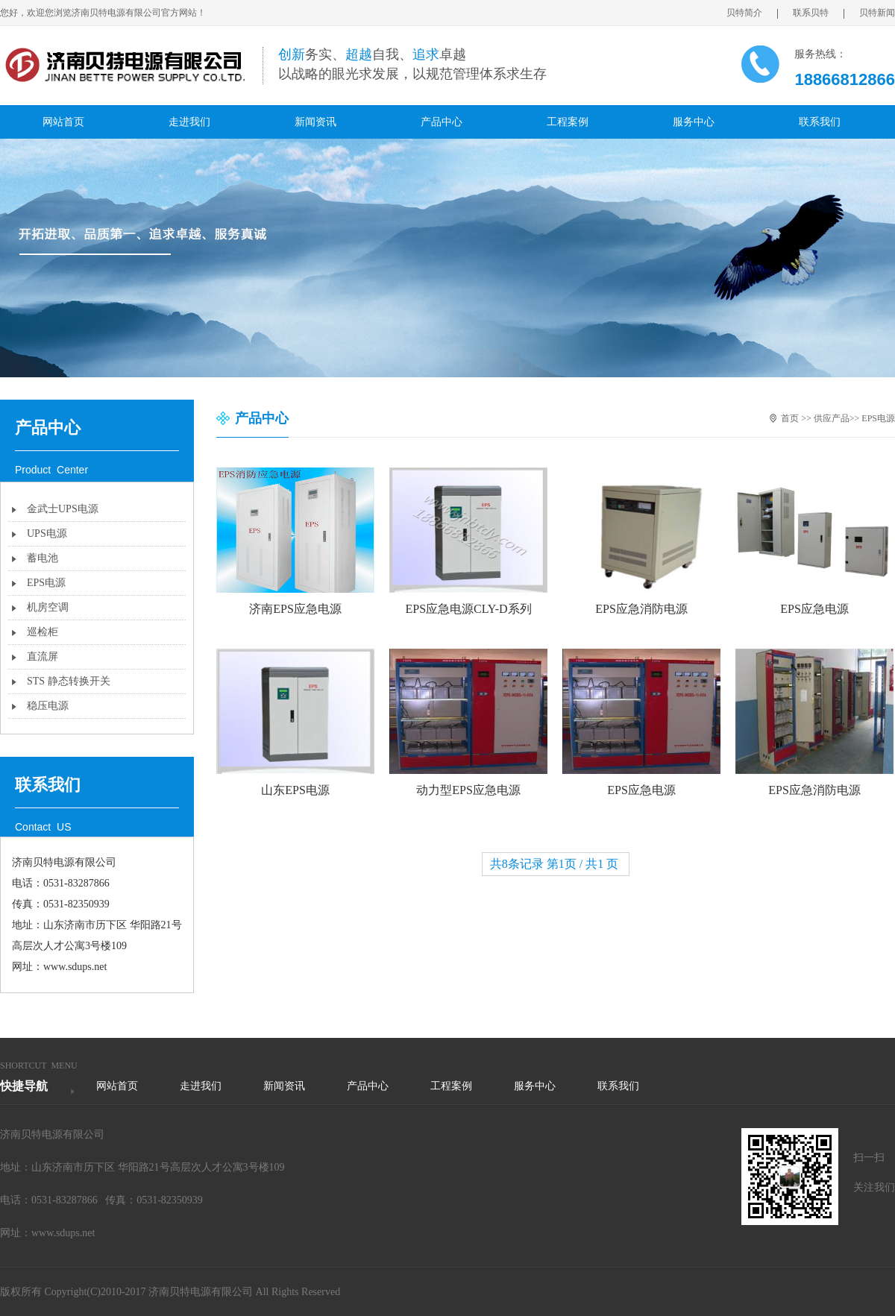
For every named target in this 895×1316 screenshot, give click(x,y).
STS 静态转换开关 (68, 681)
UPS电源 (47, 533)
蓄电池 (42, 558)
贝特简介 (752, 13)
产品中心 (441, 121)
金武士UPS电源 (62, 508)
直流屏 (42, 656)
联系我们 (820, 121)
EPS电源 (46, 582)
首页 (790, 418)
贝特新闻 (877, 12)
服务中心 (694, 121)
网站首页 (63, 121)
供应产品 (832, 418)
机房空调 (48, 607)
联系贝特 (818, 13)
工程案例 (567, 121)
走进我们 (189, 121)
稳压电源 (48, 705)
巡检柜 (42, 631)
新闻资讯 (315, 121)
